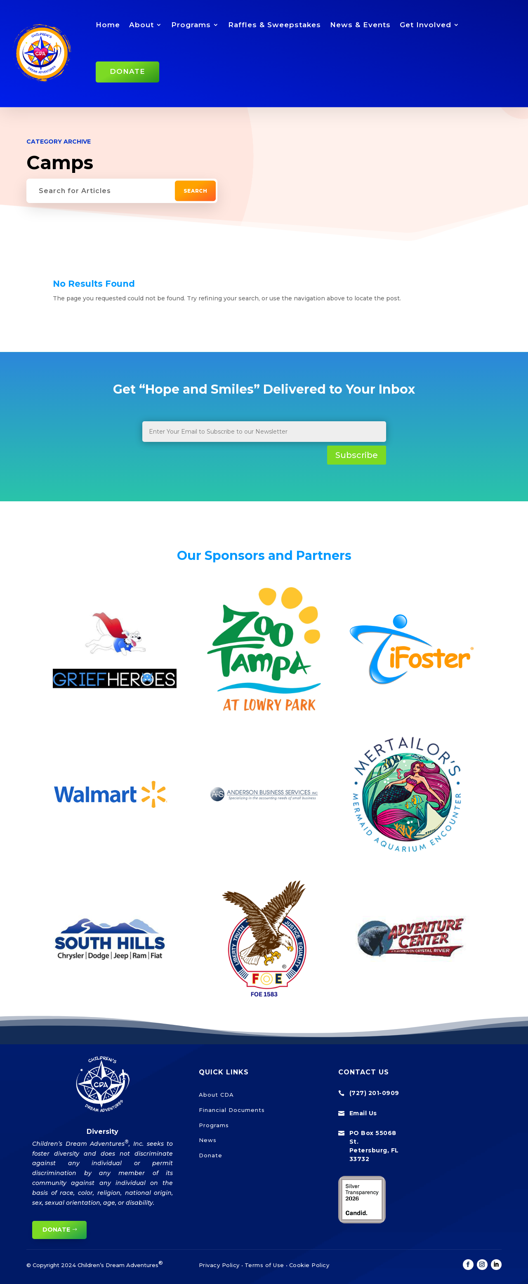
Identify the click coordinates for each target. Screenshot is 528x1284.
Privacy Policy (219, 1265)
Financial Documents (232, 1110)
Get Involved (425, 25)
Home (108, 25)
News (208, 1140)
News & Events (360, 25)
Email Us (363, 1113)
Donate (127, 71)
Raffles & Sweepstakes (274, 25)
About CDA (216, 1094)
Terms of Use (264, 1265)
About (141, 25)
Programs (191, 25)
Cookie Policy (309, 1265)
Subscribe (356, 455)
